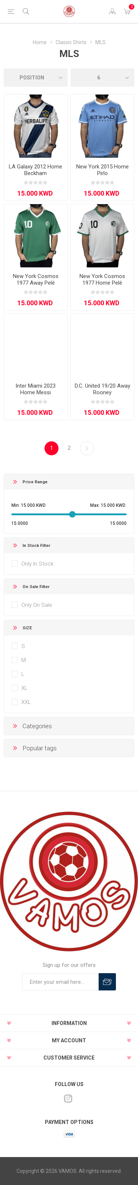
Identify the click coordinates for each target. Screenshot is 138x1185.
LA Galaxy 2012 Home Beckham (35, 170)
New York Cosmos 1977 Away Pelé (36, 279)
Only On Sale (36, 605)
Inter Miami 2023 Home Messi (35, 389)
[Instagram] (68, 1098)
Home (40, 42)
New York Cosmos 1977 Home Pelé (102, 279)
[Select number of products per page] (103, 77)
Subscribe (107, 981)
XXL (26, 702)
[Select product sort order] (36, 77)
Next (87, 448)
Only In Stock (37, 564)
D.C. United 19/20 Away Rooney (102, 389)
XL (24, 688)
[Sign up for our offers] (60, 981)
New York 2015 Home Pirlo (102, 170)
